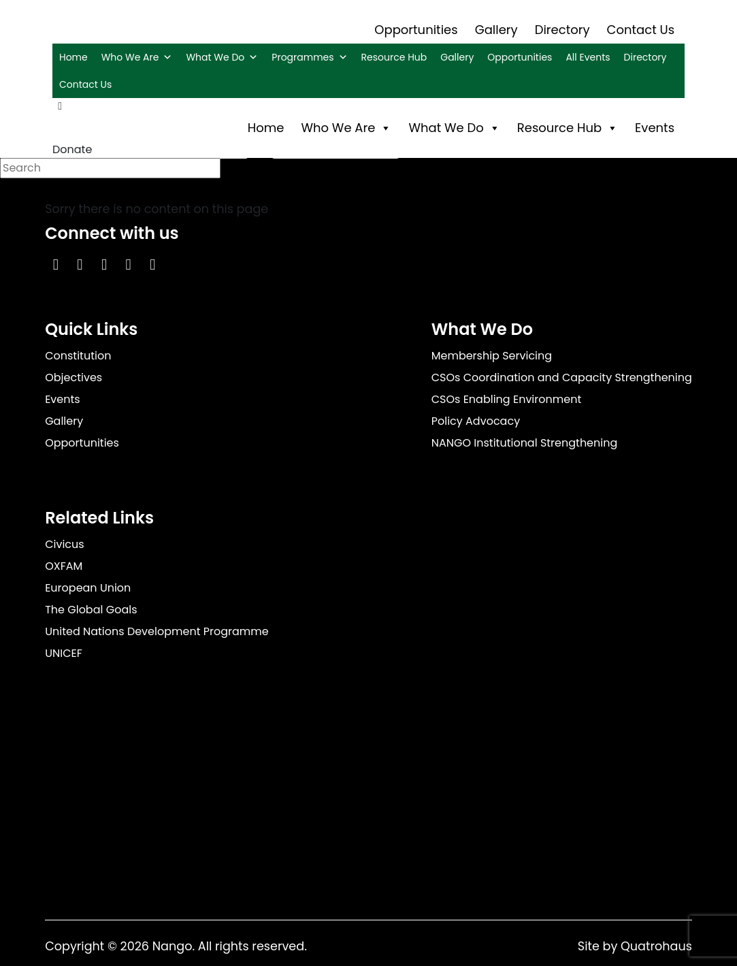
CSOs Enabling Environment (506, 399)
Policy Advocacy (475, 421)
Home (73, 57)
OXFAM (63, 566)
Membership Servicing (491, 356)
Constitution (78, 356)
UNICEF (63, 653)
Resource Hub (394, 57)
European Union (88, 588)
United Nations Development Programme (157, 631)
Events (654, 127)
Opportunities (415, 29)
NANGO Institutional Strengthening (524, 443)
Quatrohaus (656, 946)
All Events (588, 57)
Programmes (309, 57)
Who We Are (137, 57)
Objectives (73, 377)
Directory (562, 29)
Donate (72, 149)
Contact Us (641, 29)
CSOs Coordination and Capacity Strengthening (561, 377)
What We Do (222, 57)
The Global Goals (91, 609)
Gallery (496, 29)
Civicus (64, 544)
